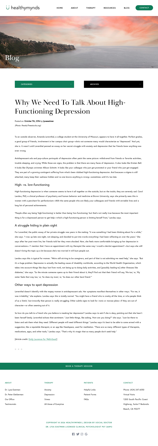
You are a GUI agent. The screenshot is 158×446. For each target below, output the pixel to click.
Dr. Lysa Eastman (12, 389)
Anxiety (47, 389)
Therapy (91, 8)
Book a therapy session (79, 366)
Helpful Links (90, 389)
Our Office (9, 399)
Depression (49, 394)
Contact (144, 8)
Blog (127, 8)
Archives (94, 84)
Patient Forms (90, 394)
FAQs (86, 399)
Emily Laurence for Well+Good (43, 339)
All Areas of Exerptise (54, 404)
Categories (26, 84)
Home (60, 8)
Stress (47, 399)
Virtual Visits (129, 394)
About (74, 8)
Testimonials (10, 404)
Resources (110, 8)
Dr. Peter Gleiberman (14, 394)
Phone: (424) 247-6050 (133, 389)
